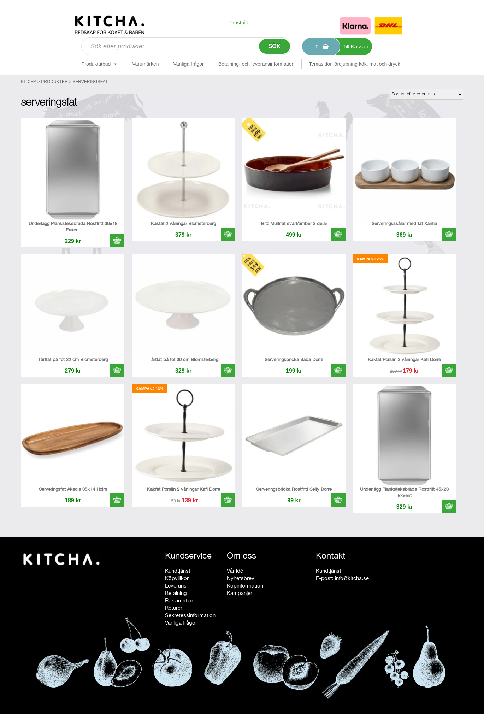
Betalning (176, 593)
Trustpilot (240, 22)
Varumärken (145, 64)
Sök (274, 46)
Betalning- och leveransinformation (256, 64)
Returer (173, 608)
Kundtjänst (177, 571)
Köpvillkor (177, 578)
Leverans (176, 586)
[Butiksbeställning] (426, 94)
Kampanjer (239, 593)
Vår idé (235, 571)
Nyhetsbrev (240, 578)
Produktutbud (99, 64)
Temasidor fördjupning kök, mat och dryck (354, 64)
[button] (117, 240)
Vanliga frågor (188, 64)
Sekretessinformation (190, 615)
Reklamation (179, 600)
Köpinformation (245, 586)
